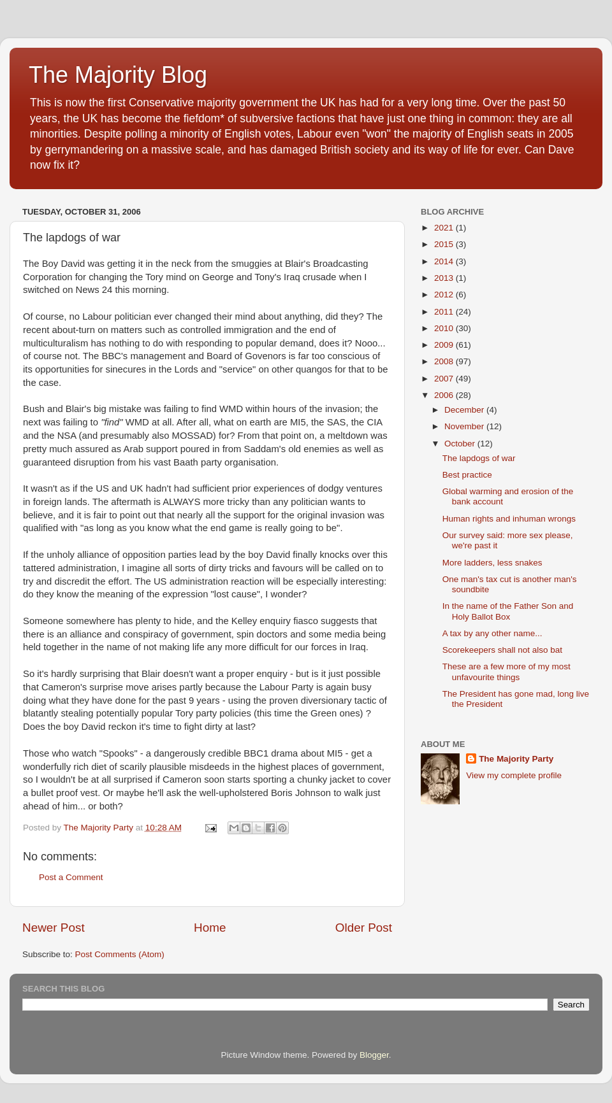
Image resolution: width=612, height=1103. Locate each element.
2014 (445, 261)
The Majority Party (516, 759)
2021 (445, 227)
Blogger (374, 1055)
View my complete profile (514, 775)
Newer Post (53, 927)
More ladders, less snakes (492, 562)
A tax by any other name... (492, 633)
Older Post (363, 927)
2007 (445, 378)
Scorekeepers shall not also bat (502, 650)
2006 (445, 395)
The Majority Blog (118, 75)
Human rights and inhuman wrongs (509, 518)
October (460, 443)
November (465, 426)
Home (210, 927)
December (465, 410)
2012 (445, 294)
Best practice (467, 475)
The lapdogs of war (479, 458)
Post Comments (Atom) (119, 954)
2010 (445, 328)
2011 (445, 312)
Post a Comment (71, 877)
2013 (445, 278)
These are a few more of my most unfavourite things (506, 671)
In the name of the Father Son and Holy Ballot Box (508, 611)
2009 (445, 345)
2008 (445, 361)
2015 (445, 244)
